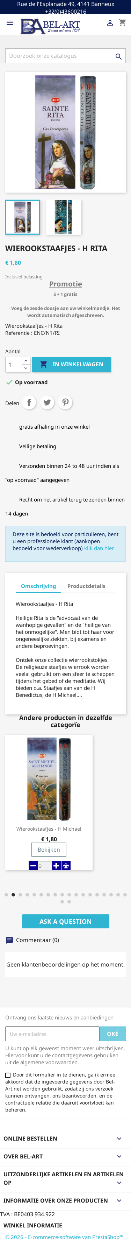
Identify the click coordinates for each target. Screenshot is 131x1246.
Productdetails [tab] (86, 585)
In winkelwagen (71, 364)
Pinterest (65, 402)
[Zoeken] (65, 55)
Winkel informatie (32, 1225)
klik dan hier (99, 548)
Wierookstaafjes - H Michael (48, 829)
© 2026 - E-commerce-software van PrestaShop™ (64, 1236)
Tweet (47, 402)
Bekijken (49, 849)
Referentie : (18, 333)
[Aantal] (13, 364)
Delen (29, 402)
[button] (6, 894)
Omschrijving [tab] (38, 585)
